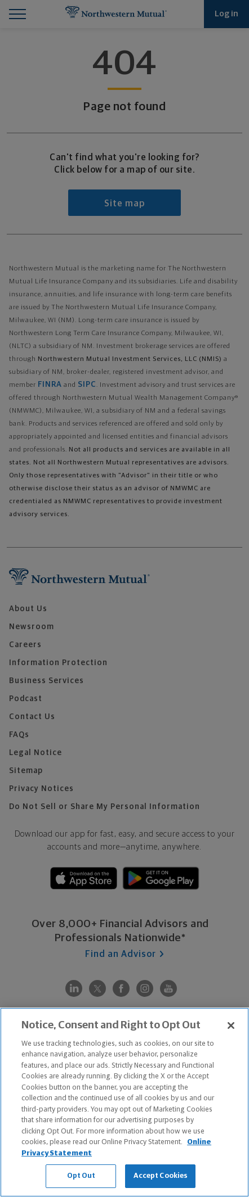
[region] (124, 1102)
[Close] (231, 1025)
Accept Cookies (161, 1176)
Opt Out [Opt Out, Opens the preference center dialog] (81, 1176)
